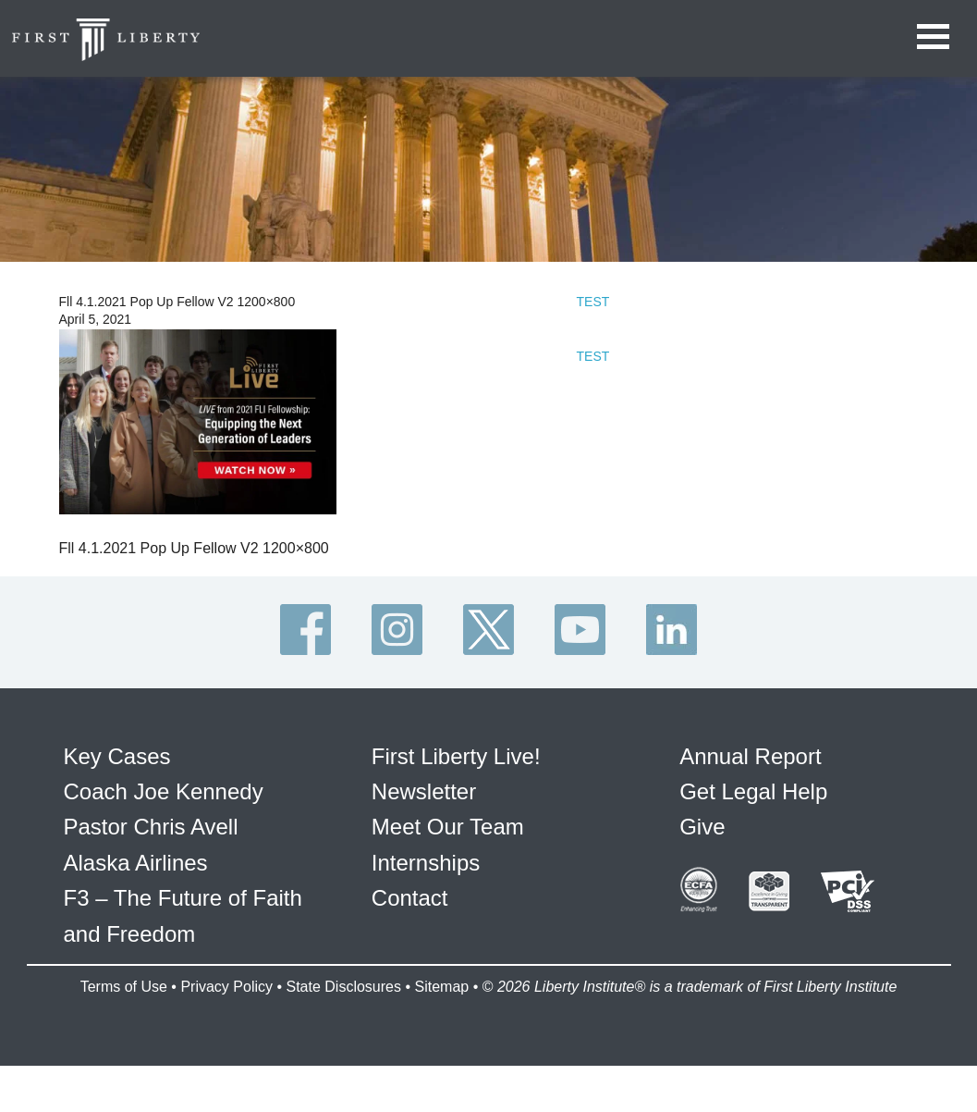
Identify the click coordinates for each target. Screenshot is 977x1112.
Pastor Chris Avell (151, 826)
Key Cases (117, 756)
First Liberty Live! (456, 756)
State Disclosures (343, 987)
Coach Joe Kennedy (163, 791)
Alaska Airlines (136, 862)
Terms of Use (123, 987)
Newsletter (424, 791)
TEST (593, 301)
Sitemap (441, 987)
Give (702, 826)
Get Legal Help (753, 791)
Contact (410, 897)
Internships (426, 862)
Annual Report (750, 756)
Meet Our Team (448, 826)
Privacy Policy (226, 987)
